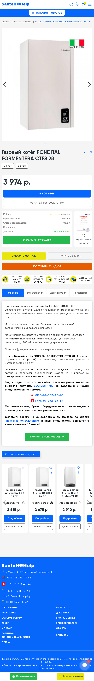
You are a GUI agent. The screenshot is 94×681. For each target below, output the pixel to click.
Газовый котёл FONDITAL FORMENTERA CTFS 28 (62, 21)
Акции (5, 623)
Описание (12, 293)
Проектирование (66, 623)
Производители (66, 617)
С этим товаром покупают (21, 454)
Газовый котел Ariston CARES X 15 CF (14, 493)
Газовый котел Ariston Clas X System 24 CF (70, 493)
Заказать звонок (71, 676)
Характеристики (35, 293)
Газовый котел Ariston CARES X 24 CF (42, 493)
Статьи (6, 642)
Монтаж (7, 628)
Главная (6, 21)
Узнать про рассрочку (47, 203)
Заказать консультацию (37, 240)
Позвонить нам (23, 676)
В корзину (47, 193)
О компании (9, 607)
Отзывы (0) (81, 293)
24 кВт (8, 166)
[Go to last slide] (4, 84)
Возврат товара (12, 617)
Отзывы (61, 628)
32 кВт (22, 166)
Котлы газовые (22, 21)
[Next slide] (89, 84)
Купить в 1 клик (70, 255)
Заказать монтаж (24, 255)
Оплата (60, 607)
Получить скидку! (47, 266)
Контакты (62, 635)
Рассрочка (9, 612)
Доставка (62, 612)
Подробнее (15, 518)
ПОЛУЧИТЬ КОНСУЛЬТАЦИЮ (47, 436)
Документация (58, 293)
